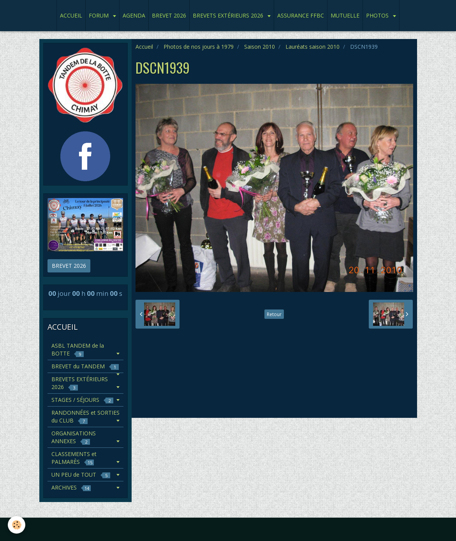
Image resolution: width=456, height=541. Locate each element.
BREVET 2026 (169, 15)
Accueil (144, 46)
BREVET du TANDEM (85, 366)
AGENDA (134, 15)
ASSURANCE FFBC (300, 15)
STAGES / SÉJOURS (82, 399)
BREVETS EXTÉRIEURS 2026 (229, 15)
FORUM (99, 15)
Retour (274, 314)
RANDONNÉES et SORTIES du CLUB (85, 416)
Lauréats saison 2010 (312, 46)
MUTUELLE (345, 15)
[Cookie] (16, 525)
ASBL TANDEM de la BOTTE (77, 349)
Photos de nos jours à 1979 (199, 46)
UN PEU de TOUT (80, 474)
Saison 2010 (259, 46)
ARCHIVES (71, 487)
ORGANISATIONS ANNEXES (73, 437)
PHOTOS (378, 15)
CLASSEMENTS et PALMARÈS (74, 457)
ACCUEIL (71, 15)
